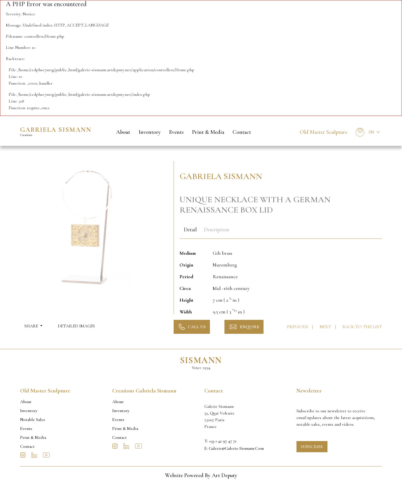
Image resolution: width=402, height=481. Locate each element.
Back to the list (362, 327)
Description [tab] (216, 229)
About (123, 132)
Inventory (149, 132)
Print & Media (208, 132)
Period (186, 276)
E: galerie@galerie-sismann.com (234, 448)
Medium (188, 253)
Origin (186, 265)
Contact (242, 132)
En (371, 132)
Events (176, 132)
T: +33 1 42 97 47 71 (220, 441)
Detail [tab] (190, 229)
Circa (185, 288)
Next (326, 327)
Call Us (192, 327)
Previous (298, 327)
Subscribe (312, 446)
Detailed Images (76, 326)
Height (186, 300)
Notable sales (32, 419)
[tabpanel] (281, 279)
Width (186, 312)
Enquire (244, 327)
